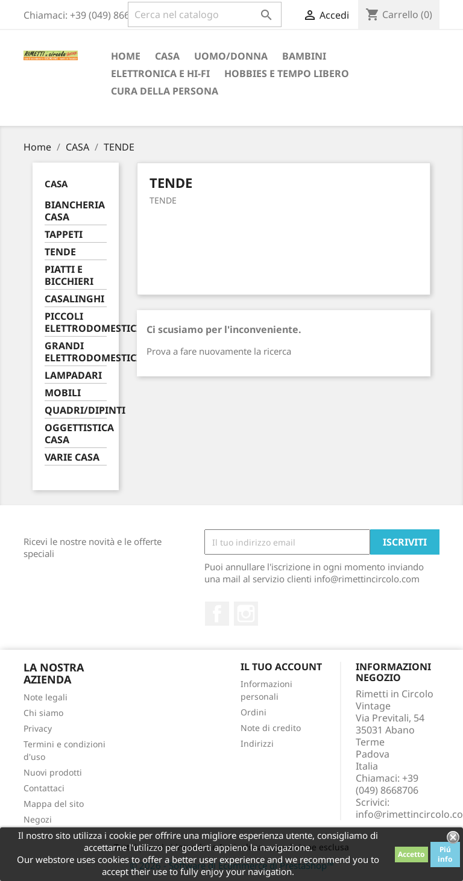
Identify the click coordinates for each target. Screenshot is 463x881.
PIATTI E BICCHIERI (69, 275)
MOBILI (63, 393)
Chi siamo (43, 712)
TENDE (60, 252)
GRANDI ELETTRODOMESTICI (76, 352)
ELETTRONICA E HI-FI (160, 73)
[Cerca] (205, 14)
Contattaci (44, 788)
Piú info (445, 854)
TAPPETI (64, 234)
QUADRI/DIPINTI (76, 410)
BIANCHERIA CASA (75, 211)
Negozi (38, 819)
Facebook (217, 614)
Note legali (46, 697)
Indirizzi (257, 743)
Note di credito (271, 727)
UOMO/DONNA (231, 56)
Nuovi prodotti (53, 772)
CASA (167, 56)
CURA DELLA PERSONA (164, 91)
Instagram (246, 614)
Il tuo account (281, 666)
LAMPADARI (73, 375)
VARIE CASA (72, 457)
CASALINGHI (74, 299)
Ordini (253, 712)
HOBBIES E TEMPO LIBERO (286, 73)
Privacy (38, 728)
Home (125, 56)
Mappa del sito (54, 803)
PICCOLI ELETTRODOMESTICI (76, 322)
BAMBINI (304, 56)
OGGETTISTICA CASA (76, 434)
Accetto (411, 854)
